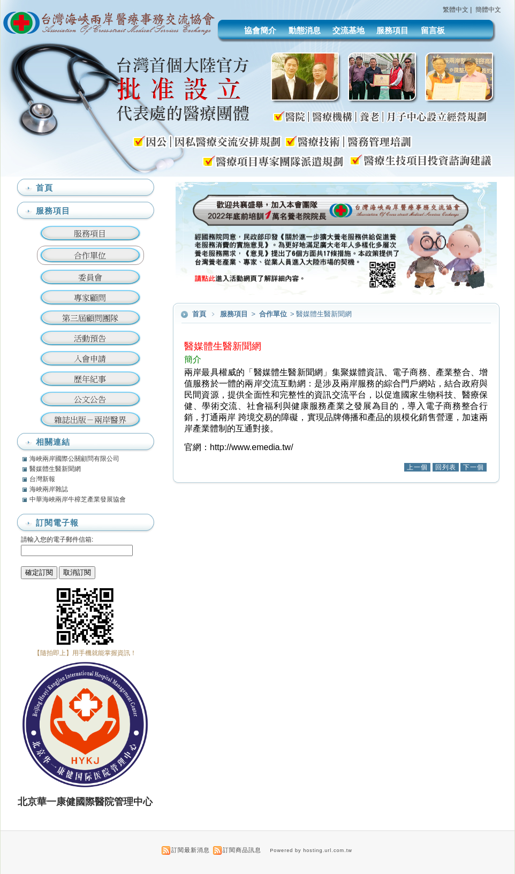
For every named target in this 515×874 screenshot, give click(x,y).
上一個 (417, 467)
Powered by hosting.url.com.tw (311, 850)
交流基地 (348, 30)
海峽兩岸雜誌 (48, 489)
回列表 (445, 467)
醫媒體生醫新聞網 (55, 469)
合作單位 (274, 314)
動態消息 (305, 30)
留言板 (433, 30)
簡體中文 (488, 9)
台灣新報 (42, 479)
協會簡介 (260, 30)
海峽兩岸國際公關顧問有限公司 (74, 458)
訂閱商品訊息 (242, 850)
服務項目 (392, 30)
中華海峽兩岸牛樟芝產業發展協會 (77, 499)
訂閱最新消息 (190, 850)
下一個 (473, 467)
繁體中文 (455, 9)
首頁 (199, 314)
